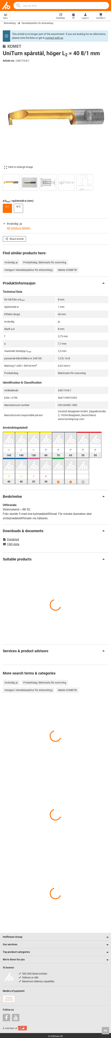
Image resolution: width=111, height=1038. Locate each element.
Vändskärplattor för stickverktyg (37, 23)
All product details (18, 228)
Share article (14, 239)
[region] (55, 182)
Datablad (11, 539)
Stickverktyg (10, 23)
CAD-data (11, 544)
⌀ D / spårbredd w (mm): (18, 201)
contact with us (54, 37)
